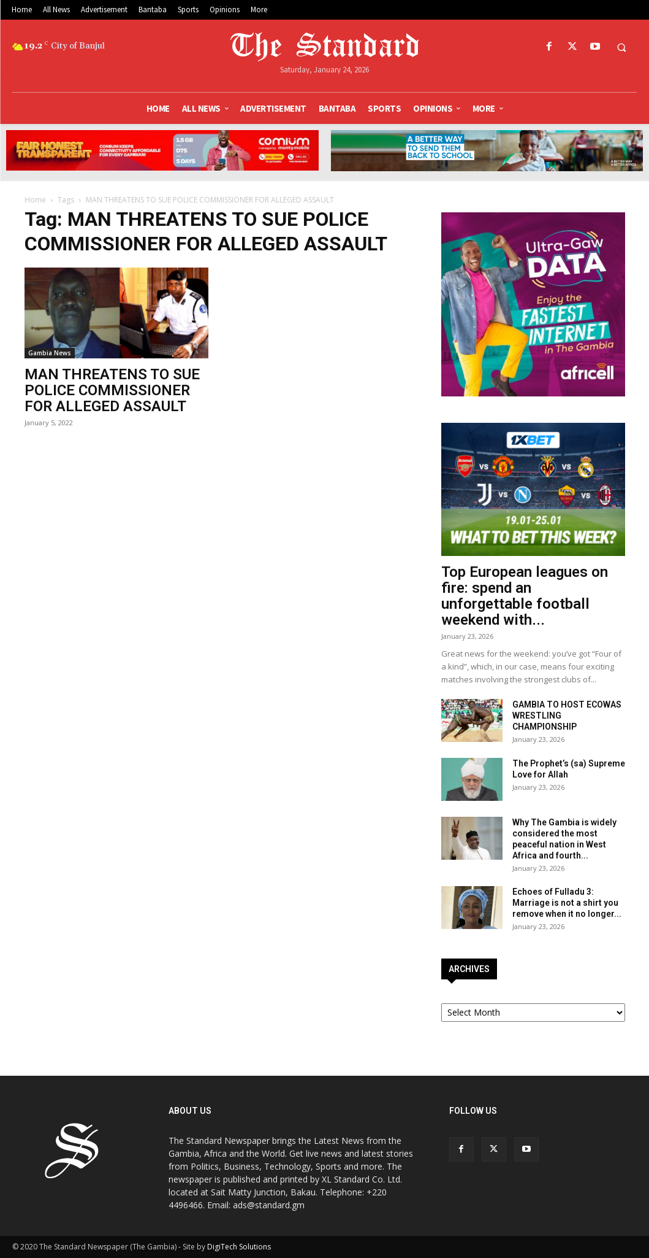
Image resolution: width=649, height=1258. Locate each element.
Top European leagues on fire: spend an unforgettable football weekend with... (524, 595)
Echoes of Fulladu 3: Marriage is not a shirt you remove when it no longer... (566, 903)
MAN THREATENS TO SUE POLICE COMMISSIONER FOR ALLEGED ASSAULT (112, 390)
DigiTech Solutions (239, 1246)
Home (35, 200)
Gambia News (49, 353)
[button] (621, 47)
